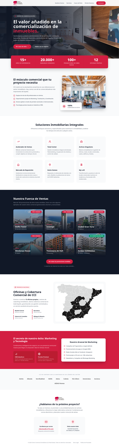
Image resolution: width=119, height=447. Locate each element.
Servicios (69, 3)
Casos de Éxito (78, 3)
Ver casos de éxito (22, 46)
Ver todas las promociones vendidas (59, 261)
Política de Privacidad (86, 442)
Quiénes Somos (59, 3)
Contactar (101, 3)
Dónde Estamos (89, 3)
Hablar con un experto (41, 46)
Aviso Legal (76, 442)
